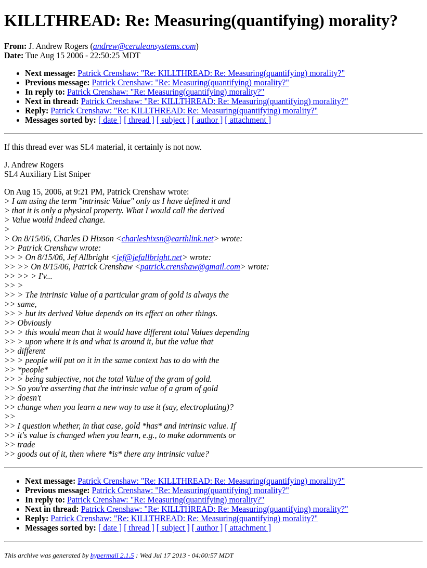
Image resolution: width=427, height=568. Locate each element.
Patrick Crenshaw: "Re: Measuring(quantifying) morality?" (190, 82)
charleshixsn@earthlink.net (168, 238)
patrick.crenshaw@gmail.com (190, 266)
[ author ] (207, 119)
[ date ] (110, 119)
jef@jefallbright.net (149, 257)
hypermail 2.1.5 (112, 555)
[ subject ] (173, 119)
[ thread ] (139, 119)
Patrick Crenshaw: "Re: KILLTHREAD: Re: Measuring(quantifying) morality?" (211, 73)
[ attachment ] (248, 119)
